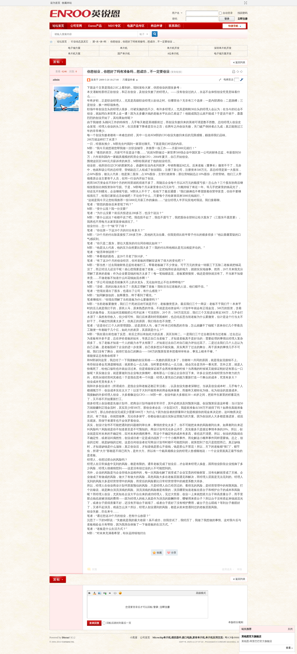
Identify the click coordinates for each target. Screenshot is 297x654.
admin (56, 79)
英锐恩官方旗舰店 (251, 636)
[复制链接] (176, 71)
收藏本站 (67, 2)
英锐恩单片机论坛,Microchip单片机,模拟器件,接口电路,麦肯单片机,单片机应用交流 (51, 42)
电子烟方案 (74, 48)
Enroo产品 (95, 25)
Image (100, 593)
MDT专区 (114, 25)
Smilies (120, 593)
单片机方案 (74, 53)
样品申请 (156, 25)
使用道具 (227, 569)
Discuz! (66, 637)
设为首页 (55, 2)
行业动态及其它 (79, 41)
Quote (110, 593)
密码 (174, 18)
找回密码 (243, 13)
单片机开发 (173, 48)
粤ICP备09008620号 (235, 637)
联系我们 (174, 25)
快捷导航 (233, 26)
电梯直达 (228, 79)
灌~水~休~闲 (99, 41)
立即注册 (243, 18)
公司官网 (76, 25)
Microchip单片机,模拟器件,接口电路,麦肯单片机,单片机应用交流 (187, 637)
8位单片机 (173, 53)
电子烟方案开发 (222, 53)
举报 (239, 569)
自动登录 (226, 13)
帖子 (142, 34)
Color (94, 593)
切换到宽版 (245, 3)
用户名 (175, 13)
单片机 (123, 48)
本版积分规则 (235, 622)
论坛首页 (58, 25)
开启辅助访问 (242, 3)
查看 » (289, 647)
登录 (155, 607)
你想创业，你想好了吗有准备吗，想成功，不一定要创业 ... (142, 41)
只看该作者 (129, 79)
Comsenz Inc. (68, 642)
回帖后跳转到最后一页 (117, 622)
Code (115, 593)
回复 (94, 569)
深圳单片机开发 (222, 48)
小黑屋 (133, 637)
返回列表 (240, 62)
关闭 (290, 629)
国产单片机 (124, 53)
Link (105, 593)
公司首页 (145, 637)
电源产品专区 (135, 25)
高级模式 (201, 593)
